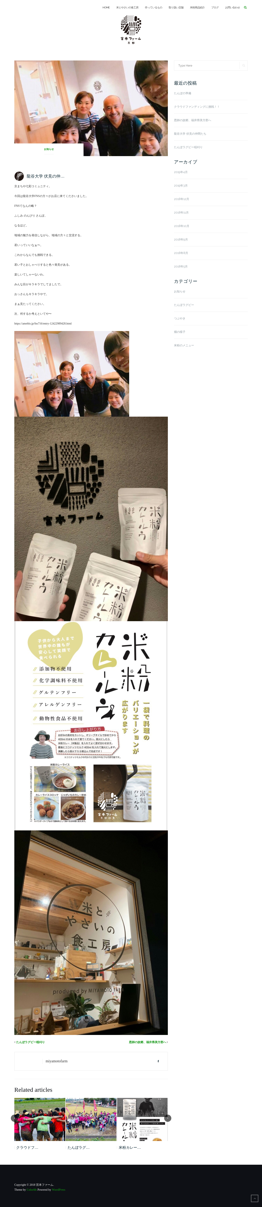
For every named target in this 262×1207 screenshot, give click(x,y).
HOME (106, 7)
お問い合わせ (232, 7)
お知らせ (49, 149)
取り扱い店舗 (176, 7)
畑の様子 (179, 331)
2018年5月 (181, 266)
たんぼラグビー (184, 305)
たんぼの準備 (182, 93)
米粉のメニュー (184, 345)
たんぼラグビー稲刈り (30, 1042)
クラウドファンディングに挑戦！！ (197, 106)
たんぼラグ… (79, 1147)
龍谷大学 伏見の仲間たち (190, 133)
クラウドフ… (27, 1147)
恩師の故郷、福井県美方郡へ (147, 1042)
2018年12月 (181, 199)
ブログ (215, 7)
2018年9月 (181, 239)
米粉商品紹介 (197, 7)
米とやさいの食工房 (127, 7)
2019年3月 (181, 185)
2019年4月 (181, 172)
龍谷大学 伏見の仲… (45, 176)
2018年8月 (181, 253)
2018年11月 (181, 212)
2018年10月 (181, 226)
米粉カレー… (130, 1147)
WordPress (58, 1189)
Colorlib (32, 1189)
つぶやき (179, 318)
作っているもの (153, 7)
